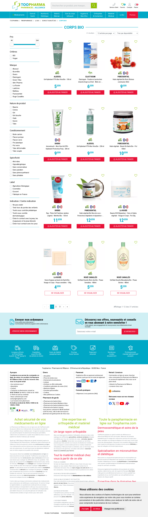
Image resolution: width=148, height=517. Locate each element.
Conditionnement (17, 130)
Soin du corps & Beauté (70, 15)
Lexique (46, 382)
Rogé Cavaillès (18, 97)
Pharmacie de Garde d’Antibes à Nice (55, 403)
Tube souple (17, 151)
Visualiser (57, 293)
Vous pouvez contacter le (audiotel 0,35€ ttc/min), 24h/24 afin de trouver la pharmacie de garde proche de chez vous (56, 412)
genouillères (72, 437)
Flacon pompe (18, 137)
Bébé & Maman (57, 15)
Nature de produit (18, 103)
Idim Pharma (17, 83)
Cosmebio (16, 189)
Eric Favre (132, 471)
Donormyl (39, 471)
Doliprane (30, 462)
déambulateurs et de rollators (81, 475)
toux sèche (42, 465)
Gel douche (17, 115)
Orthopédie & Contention (98, 15)
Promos (132, 15)
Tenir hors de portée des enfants (25, 208)
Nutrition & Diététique (44, 15)
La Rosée (16, 85)
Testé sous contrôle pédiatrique (25, 210)
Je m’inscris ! (130, 331)
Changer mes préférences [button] (114, 509)
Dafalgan (31, 463)
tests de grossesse (29, 475)
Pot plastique (18, 143)
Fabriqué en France (20, 194)
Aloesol (15, 69)
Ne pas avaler (18, 205)
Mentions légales (49, 388)
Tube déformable (19, 148)
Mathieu (16, 91)
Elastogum (17, 77)
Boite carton (17, 134)
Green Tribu (17, 80)
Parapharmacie (26, 20)
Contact (13, 388)
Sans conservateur (20, 167)
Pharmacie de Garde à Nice (52, 401)
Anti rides (16, 161)
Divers (15, 74)
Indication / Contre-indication (23, 201)
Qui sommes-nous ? (17, 384)
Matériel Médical (111, 15)
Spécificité (15, 158)
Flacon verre (17, 140)
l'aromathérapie (133, 461)
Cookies (46, 392)
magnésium (41, 475)
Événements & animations (52, 380)
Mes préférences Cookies (51, 394)
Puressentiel (17, 94)
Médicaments (18, 15)
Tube (14, 124)
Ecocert (16, 192)
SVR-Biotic (133, 444)
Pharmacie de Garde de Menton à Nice (55, 405)
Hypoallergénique (19, 164)
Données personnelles (50, 390)
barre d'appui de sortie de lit (80, 468)
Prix (11, 37)
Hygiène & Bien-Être (84, 15)
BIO (14, 56)
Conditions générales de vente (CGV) (55, 386)
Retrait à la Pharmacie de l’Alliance (120, 384)
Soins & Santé (32, 15)
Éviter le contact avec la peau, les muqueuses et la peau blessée (25, 219)
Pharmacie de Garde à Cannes (53, 407)
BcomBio (16, 72)
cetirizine (22, 469)
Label (12, 182)
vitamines (31, 477)
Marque (13, 65)
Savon (15, 121)
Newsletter (14, 386)
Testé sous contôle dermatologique (20, 214)
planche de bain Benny (60, 483)
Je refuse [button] (96, 509)
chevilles (64, 441)
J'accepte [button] (85, 509)
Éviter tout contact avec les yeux (25, 224)
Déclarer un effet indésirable (52, 384)
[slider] (12, 44)
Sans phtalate (18, 175)
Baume (15, 107)
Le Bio (122, 15)
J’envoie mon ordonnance (24, 331)
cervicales (84, 439)
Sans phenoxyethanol (21, 173)
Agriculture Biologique (21, 186)
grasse (12, 467)
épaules (90, 439)
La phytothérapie (122, 461)
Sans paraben (18, 170)
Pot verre (16, 145)
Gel (14, 113)
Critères (13, 52)
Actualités (46, 376)
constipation (46, 467)
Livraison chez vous (116, 386)
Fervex (46, 469)
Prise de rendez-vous (50, 378)
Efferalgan (21, 463)
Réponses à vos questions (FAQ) (87, 393)
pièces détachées (67, 496)
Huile (14, 118)
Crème (15, 110)
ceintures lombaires (83, 437)
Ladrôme (16, 88)
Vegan (15, 58)
